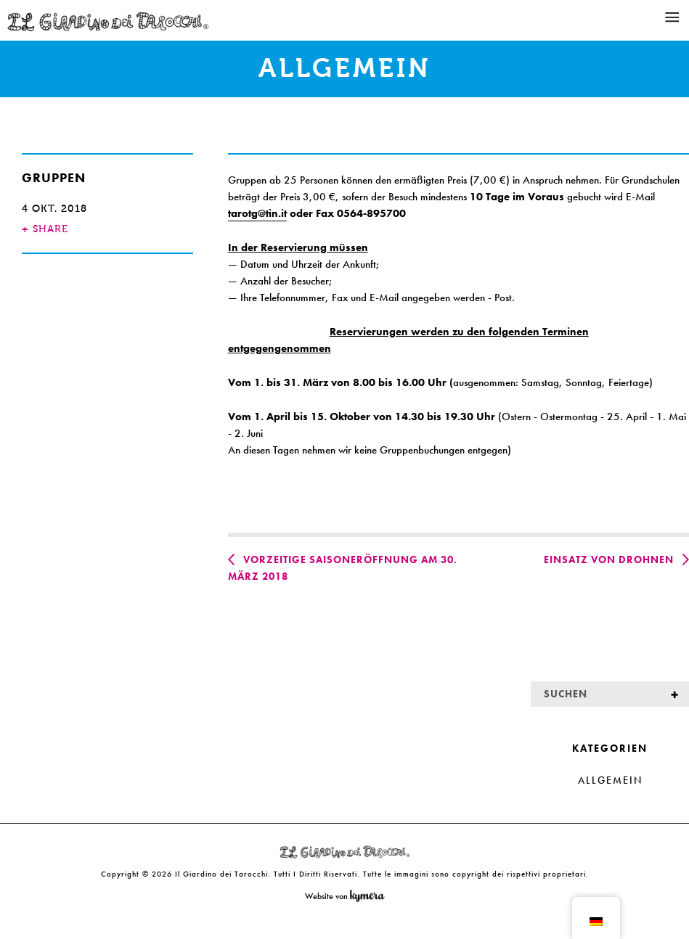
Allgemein (610, 780)
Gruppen (54, 177)
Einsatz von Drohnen (609, 559)
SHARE (45, 229)
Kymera (370, 896)
